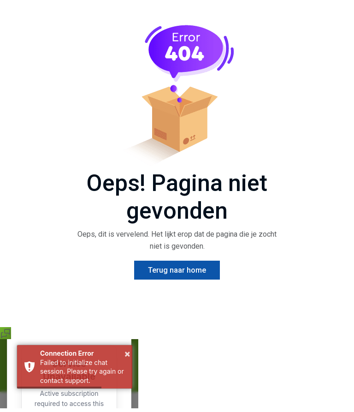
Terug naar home (177, 270)
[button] (177, 333)
